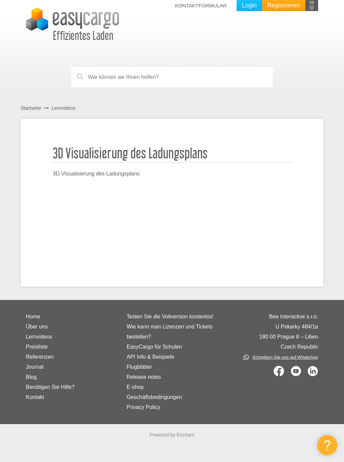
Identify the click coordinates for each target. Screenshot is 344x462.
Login (249, 5)
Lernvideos (63, 108)
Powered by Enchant (172, 435)
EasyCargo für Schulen (154, 347)
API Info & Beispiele (150, 357)
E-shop (135, 387)
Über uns (37, 326)
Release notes (144, 377)
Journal (34, 367)
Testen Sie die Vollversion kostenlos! (170, 316)
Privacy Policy (143, 407)
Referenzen (40, 357)
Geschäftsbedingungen (154, 397)
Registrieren (283, 5)
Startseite (31, 108)
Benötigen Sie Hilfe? (50, 387)
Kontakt (35, 397)
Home (33, 316)
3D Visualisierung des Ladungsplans (96, 173)
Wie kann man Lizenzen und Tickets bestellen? (170, 332)
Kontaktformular (201, 5)
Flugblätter (139, 367)
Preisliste (37, 347)
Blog (31, 377)
